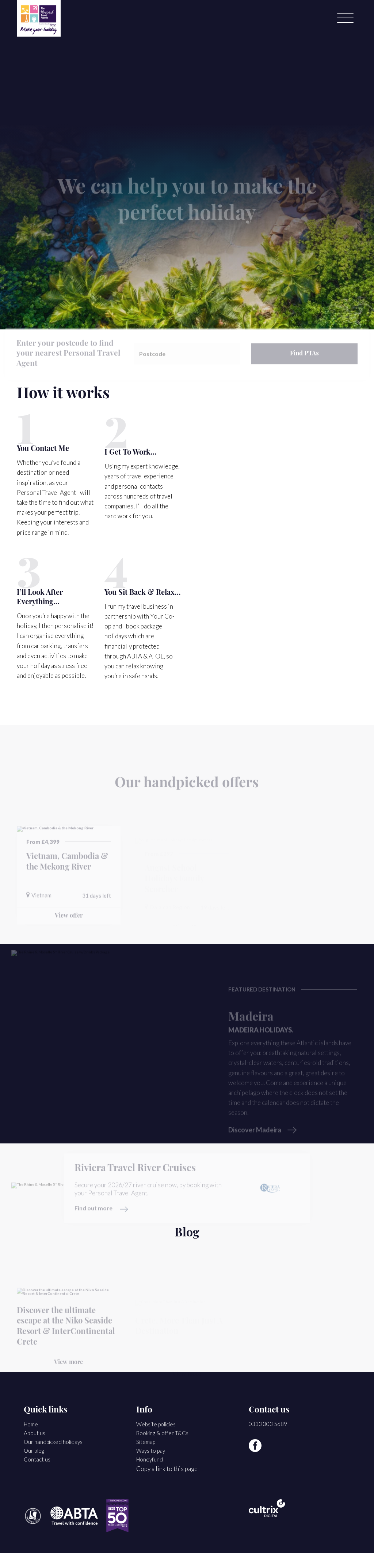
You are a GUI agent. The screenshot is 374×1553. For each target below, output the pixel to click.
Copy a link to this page (167, 1468)
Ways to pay (150, 1450)
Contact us (37, 1459)
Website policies (156, 1424)
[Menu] (345, 18)
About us (34, 1433)
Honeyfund (149, 1459)
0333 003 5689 (268, 1424)
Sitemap (145, 1441)
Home (31, 1424)
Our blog (34, 1450)
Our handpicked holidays (53, 1441)
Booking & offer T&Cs (162, 1433)
